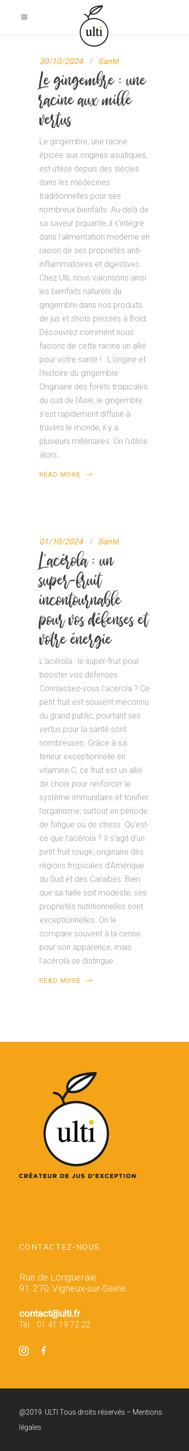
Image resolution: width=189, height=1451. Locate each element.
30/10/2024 (61, 61)
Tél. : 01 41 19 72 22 (54, 1324)
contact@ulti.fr (50, 1313)
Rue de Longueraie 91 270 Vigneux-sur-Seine (72, 1283)
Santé (108, 61)
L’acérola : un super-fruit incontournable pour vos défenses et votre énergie (94, 600)
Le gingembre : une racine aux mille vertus (92, 100)
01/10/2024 (61, 541)
